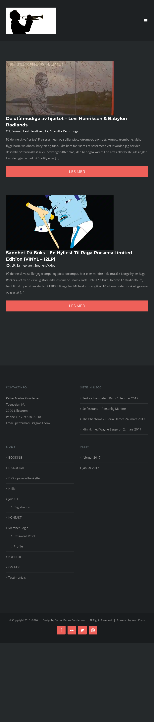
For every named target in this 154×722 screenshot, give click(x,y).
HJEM (12, 489)
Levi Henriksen (33, 131)
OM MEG (14, 567)
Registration (22, 507)
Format (17, 131)
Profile (18, 546)
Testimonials (17, 577)
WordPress (138, 620)
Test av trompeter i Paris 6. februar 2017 (110, 398)
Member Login (18, 528)
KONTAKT (15, 517)
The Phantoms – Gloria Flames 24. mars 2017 (113, 419)
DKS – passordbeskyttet (24, 478)
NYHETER (14, 557)
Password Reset (24, 536)
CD (8, 131)
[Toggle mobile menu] (146, 21)
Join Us (13, 499)
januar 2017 (90, 468)
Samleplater (25, 265)
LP (46, 131)
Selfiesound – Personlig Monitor (104, 409)
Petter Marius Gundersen (70, 620)
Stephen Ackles (44, 265)
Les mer (77, 171)
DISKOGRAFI (16, 468)
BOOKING (15, 457)
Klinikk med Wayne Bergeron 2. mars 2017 (111, 429)
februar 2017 (91, 457)
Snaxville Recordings (64, 131)
